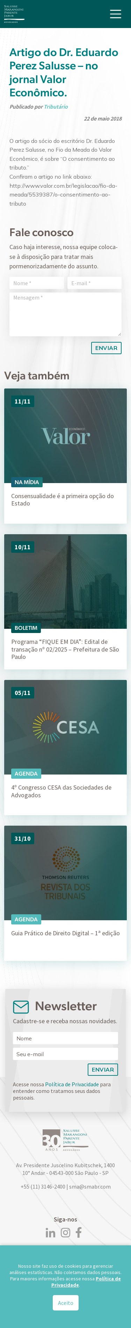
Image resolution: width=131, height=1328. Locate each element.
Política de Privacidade (72, 1084)
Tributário (56, 106)
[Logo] (14, 14)
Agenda (26, 773)
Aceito (65, 1305)
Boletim (26, 628)
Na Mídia (27, 482)
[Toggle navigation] (115, 14)
